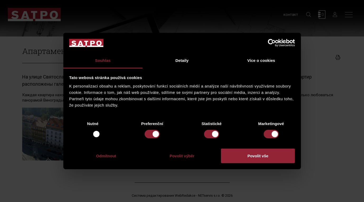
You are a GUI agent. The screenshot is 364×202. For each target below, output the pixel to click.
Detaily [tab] (182, 60)
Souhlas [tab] (103, 60)
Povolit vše (257, 156)
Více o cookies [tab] (261, 60)
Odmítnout (106, 156)
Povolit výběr (181, 156)
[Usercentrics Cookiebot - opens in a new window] (272, 43)
